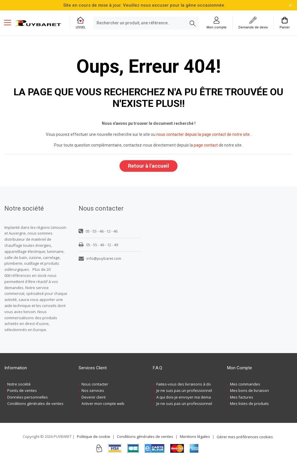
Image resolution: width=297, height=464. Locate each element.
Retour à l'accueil (148, 166)
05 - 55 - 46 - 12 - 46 (98, 231)
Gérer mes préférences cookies (245, 437)
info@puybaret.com (100, 258)
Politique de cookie (93, 436)
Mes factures (241, 397)
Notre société (19, 384)
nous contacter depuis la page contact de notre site (203, 134)
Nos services (93, 390)
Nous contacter (95, 384)
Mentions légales (195, 436)
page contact (206, 145)
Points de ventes (22, 390)
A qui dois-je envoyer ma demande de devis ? (196, 397)
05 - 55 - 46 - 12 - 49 (98, 245)
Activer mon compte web (103, 403)
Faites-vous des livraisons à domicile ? (189, 384)
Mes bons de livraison (249, 390)
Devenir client (94, 397)
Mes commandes (245, 384)
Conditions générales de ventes (35, 403)
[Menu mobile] (10, 22)
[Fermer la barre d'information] (290, 5)
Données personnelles (27, 397)
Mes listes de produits (249, 403)
